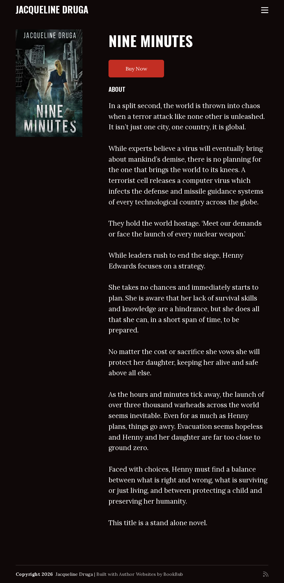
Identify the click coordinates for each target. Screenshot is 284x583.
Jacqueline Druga (52, 9)
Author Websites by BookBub (151, 574)
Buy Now (136, 68)
